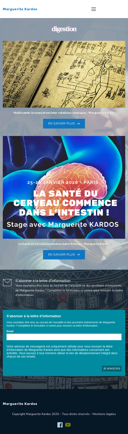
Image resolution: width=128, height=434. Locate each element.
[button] (93, 9)
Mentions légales (104, 414)
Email (10, 331)
